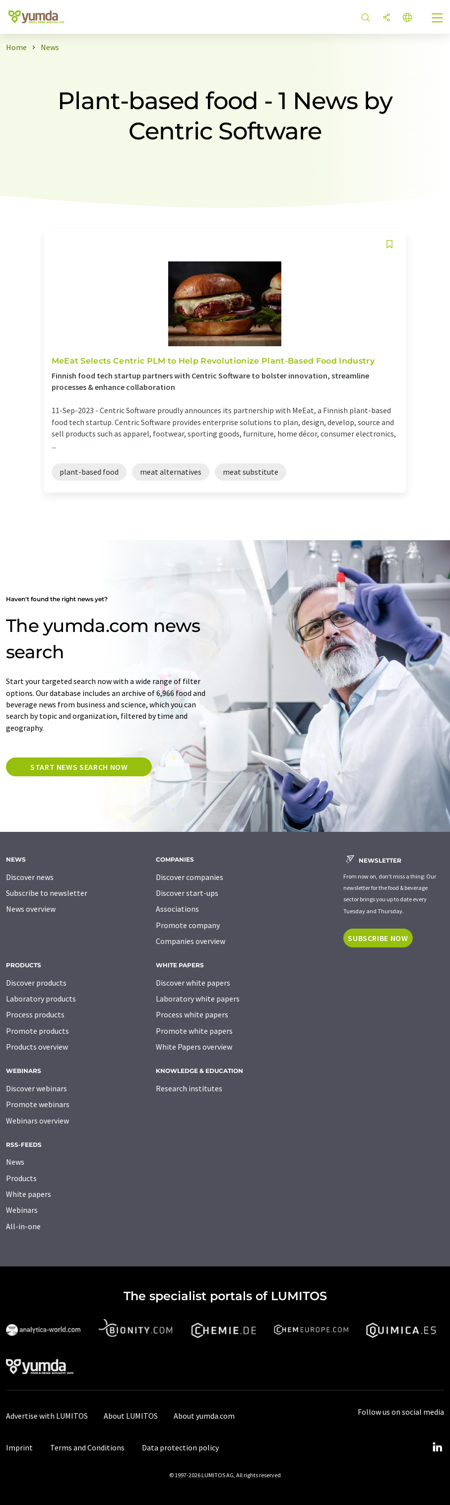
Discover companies (189, 877)
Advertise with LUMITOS (47, 1416)
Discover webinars (36, 1088)
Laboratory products (41, 998)
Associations (177, 909)
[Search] (366, 18)
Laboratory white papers (198, 998)
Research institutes (189, 1088)
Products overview (37, 1047)
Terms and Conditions (87, 1447)
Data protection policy (180, 1447)
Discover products (36, 983)
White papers (28, 1194)
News (15, 1162)
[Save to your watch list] (389, 244)
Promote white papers (194, 1031)
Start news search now (79, 767)
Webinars (22, 1210)
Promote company (188, 925)
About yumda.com (204, 1416)
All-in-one (23, 1226)
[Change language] (407, 18)
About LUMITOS (131, 1416)
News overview (31, 909)
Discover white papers (193, 983)
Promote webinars (37, 1104)
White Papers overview (194, 1047)
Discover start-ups (187, 893)
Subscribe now (378, 938)
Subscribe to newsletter (46, 893)
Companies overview (190, 941)
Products (21, 1178)
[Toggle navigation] (437, 18)
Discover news (30, 877)
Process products (35, 1014)
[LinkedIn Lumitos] (437, 1447)
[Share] (386, 18)
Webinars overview (37, 1121)
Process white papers (192, 1014)
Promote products (37, 1031)
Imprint (19, 1447)
